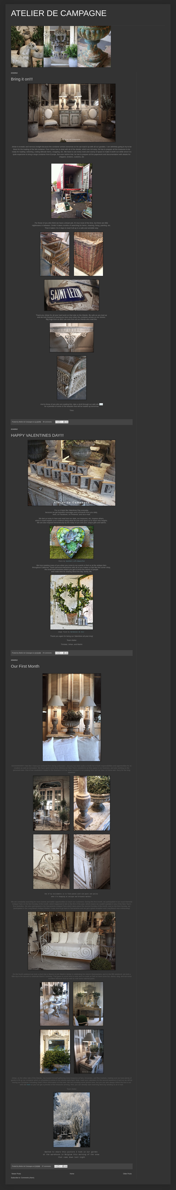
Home (72, 1174)
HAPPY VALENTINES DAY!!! (37, 435)
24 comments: (47, 653)
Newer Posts (16, 1174)
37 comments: (47, 1166)
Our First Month (25, 666)
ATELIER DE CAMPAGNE (59, 13)
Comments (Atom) (27, 1178)
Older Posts (127, 1174)
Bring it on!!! (22, 79)
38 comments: (47, 422)
